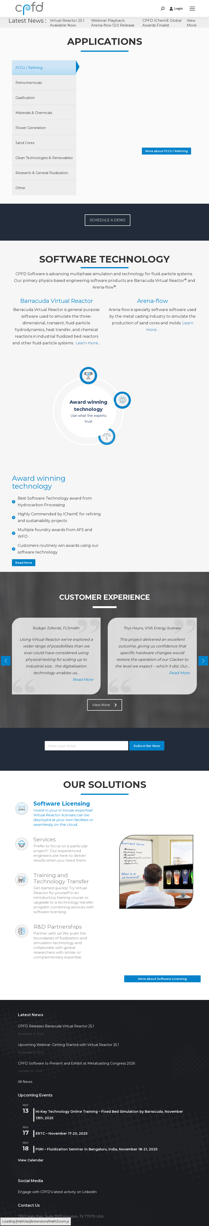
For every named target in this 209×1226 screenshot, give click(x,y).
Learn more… (88, 343)
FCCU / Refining (29, 68)
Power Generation (31, 128)
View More (192, 22)
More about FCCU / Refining (166, 151)
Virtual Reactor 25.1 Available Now (67, 22)
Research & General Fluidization (42, 173)
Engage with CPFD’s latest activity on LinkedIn (57, 1192)
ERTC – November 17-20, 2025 (61, 1133)
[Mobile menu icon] (192, 8)
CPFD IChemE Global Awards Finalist (162, 22)
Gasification (25, 98)
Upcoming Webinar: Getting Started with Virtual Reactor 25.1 (68, 1045)
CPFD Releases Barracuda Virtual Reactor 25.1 (56, 1026)
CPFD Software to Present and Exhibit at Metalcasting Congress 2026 (76, 1063)
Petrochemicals (29, 83)
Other (20, 188)
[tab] (44, 67)
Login (176, 8)
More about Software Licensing (162, 979)
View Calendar (30, 1160)
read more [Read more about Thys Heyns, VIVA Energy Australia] (179, 673)
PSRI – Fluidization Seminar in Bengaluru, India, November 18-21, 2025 (96, 1149)
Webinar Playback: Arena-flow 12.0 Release (112, 22)
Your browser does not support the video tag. (136, 105)
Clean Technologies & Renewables (44, 158)
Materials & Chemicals (34, 113)
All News (25, 1082)
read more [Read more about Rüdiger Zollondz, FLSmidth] (83, 679)
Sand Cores (25, 143)
